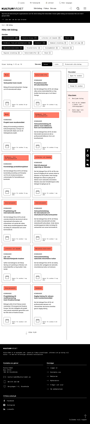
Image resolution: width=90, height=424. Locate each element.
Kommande (73, 81)
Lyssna (21, 3)
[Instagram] (87, 155)
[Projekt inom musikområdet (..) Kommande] (16, 131)
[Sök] (78, 8)
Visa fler (32, 332)
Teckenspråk (35, 3)
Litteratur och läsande (51, 38)
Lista (58, 64)
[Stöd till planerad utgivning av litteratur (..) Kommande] (46, 175)
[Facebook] (87, 150)
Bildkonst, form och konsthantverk (17, 43)
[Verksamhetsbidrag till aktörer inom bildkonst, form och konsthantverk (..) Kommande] (46, 131)
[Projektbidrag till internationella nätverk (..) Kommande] (16, 221)
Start (3, 25)
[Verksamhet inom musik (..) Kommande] (16, 90)
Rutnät (47, 64)
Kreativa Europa (29, 38)
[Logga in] (70, 8)
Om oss (53, 8)
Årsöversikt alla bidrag (75, 64)
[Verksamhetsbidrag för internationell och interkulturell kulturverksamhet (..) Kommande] (46, 221)
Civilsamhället (51, 48)
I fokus (46, 8)
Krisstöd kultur (33, 48)
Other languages (65, 3)
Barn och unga (77, 43)
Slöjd (47, 53)
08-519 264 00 (13, 382)
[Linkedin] (87, 160)
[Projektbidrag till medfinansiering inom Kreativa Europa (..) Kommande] (16, 305)
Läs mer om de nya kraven (15, 19)
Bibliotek (67, 48)
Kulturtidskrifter (32, 53)
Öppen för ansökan (76, 76)
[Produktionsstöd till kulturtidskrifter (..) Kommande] (46, 90)
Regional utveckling (12, 53)
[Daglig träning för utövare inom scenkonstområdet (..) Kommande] (46, 305)
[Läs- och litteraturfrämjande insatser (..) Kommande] (16, 264)
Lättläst (50, 3)
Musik (68, 38)
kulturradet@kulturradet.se (19, 377)
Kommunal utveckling (58, 43)
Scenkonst (40, 43)
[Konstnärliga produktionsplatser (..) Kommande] (16, 175)
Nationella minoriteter (13, 48)
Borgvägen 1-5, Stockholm (18, 386)
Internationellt (10, 38)
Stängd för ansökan (76, 86)
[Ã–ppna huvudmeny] (85, 8)
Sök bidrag (38, 8)
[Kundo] (87, 165)
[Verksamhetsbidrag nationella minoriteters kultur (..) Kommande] (46, 264)
